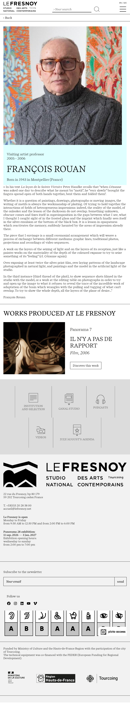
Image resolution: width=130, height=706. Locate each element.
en (125, 3)
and (25, 409)
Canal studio (69, 408)
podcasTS (100, 407)
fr (120, 3)
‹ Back (7, 17)
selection (37, 409)
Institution (33, 406)
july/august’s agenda (77, 439)
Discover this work (86, 365)
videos (41, 437)
